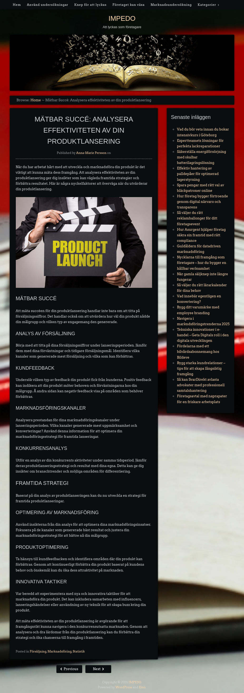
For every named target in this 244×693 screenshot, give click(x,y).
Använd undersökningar (47, 5)
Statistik (79, 651)
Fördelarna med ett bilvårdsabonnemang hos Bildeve (198, 351)
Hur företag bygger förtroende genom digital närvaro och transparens (202, 201)
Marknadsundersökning (171, 5)
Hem (17, 5)
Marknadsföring (59, 651)
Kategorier (207, 5)
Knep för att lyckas (90, 5)
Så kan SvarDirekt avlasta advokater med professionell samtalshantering (201, 385)
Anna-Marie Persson (91, 153)
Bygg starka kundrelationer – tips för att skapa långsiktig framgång (201, 368)
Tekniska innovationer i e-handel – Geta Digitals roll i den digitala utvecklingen (202, 335)
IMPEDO (122, 18)
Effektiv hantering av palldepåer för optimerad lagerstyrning (197, 173)
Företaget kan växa (129, 5)
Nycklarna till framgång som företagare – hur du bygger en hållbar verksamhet (201, 262)
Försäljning (38, 651)
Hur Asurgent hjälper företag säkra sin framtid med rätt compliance (201, 235)
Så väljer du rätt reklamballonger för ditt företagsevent (197, 218)
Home (35, 100)
